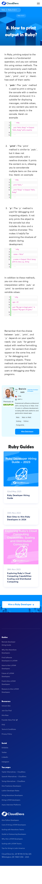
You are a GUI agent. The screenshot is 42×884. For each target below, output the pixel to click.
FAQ (3, 725)
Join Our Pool (7, 710)
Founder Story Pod (10, 720)
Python (26, 421)
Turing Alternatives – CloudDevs (13, 781)
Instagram (5, 762)
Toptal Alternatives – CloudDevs (13, 772)
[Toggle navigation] (38, 3)
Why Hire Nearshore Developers (9, 651)
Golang (18, 421)
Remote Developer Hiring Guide (8, 643)
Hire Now (5, 715)
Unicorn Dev (6, 706)
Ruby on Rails (26, 417)
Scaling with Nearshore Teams (13, 829)
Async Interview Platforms (11, 805)
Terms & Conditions (9, 729)
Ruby (3, 10)
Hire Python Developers (10, 820)
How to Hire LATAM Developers (9, 667)
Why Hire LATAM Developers (12, 839)
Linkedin (5, 757)
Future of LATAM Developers (8, 675)
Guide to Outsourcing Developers (14, 834)
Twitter (4, 752)
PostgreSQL (20, 425)
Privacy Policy (7, 734)
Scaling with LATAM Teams (12, 844)
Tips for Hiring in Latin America (13, 848)
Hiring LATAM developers (11, 800)
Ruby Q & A (12, 10)
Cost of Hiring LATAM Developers (14, 825)
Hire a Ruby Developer (21, 604)
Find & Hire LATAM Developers (8, 682)
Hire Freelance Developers (11, 786)
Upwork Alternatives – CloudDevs (14, 776)
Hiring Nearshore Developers (12, 795)
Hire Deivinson (27, 432)
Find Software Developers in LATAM (9, 659)
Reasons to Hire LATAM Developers (10, 690)
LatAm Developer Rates (10, 791)
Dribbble (5, 748)
